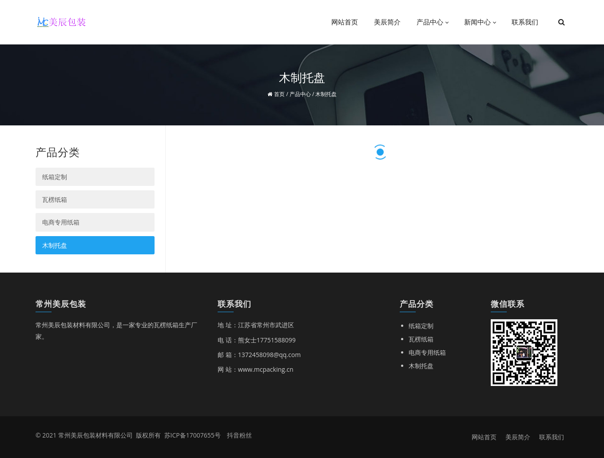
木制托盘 (54, 245)
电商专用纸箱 (60, 222)
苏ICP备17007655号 (192, 435)
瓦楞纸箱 (54, 199)
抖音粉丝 (239, 435)
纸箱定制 (54, 177)
